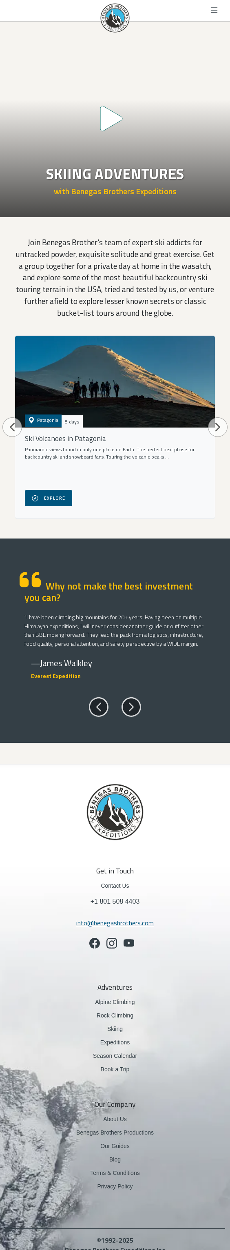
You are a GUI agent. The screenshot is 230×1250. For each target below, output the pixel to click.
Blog (115, 1159)
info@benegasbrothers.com (115, 923)
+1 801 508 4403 (115, 901)
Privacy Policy (115, 1186)
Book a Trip (115, 1069)
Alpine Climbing (115, 1002)
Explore (48, 498)
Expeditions (115, 1042)
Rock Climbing (115, 1015)
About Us (115, 1119)
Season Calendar (115, 1056)
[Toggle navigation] (214, 10)
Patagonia (43, 420)
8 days (72, 422)
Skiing (125, 1028)
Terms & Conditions (114, 1173)
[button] (12, 427)
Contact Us (115, 885)
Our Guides (115, 1146)
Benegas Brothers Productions (115, 1132)
